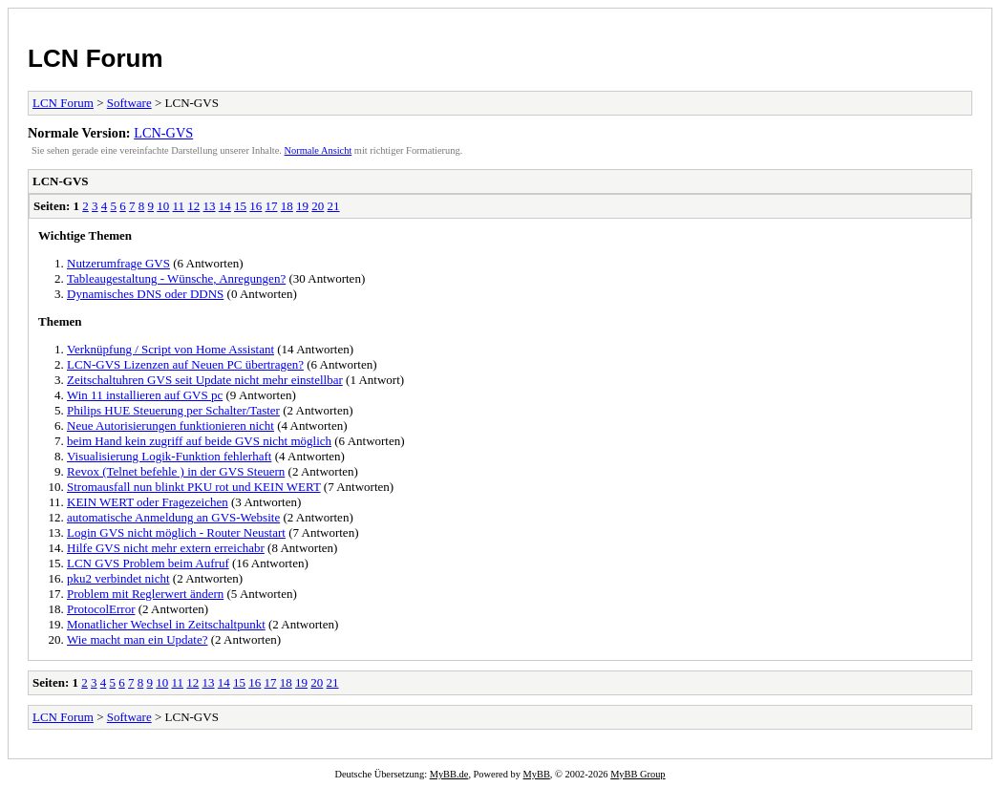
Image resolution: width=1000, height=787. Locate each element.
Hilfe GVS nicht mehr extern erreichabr (166, 548)
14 (225, 206)
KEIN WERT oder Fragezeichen (147, 502)
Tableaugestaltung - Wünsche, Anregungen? (176, 278)
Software (129, 103)
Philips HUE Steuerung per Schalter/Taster (173, 410)
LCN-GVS (163, 132)
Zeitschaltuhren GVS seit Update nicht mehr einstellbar (205, 379)
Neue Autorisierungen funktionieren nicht (170, 425)
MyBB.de (449, 774)
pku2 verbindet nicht (118, 578)
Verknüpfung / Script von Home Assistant (170, 349)
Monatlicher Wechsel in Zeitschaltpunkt (166, 624)
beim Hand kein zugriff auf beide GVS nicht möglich (199, 441)
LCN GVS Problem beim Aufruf (148, 563)
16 (255, 206)
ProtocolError (101, 609)
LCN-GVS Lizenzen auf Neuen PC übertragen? (185, 364)
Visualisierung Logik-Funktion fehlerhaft (169, 456)
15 (240, 206)
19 (302, 206)
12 (193, 206)
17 (272, 206)
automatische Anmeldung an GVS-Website (173, 517)
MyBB (536, 774)
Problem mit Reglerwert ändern (145, 593)
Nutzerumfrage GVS (118, 263)
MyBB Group (637, 774)
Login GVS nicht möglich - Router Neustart (176, 532)
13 (209, 206)
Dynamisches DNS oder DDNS (145, 294)
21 (334, 206)
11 (179, 206)
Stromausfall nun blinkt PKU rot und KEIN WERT (194, 486)
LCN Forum (95, 58)
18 (287, 206)
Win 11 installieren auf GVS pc (145, 395)
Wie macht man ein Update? (137, 639)
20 (317, 206)
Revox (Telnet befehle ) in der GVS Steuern (176, 471)
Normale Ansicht (318, 150)
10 (163, 206)
